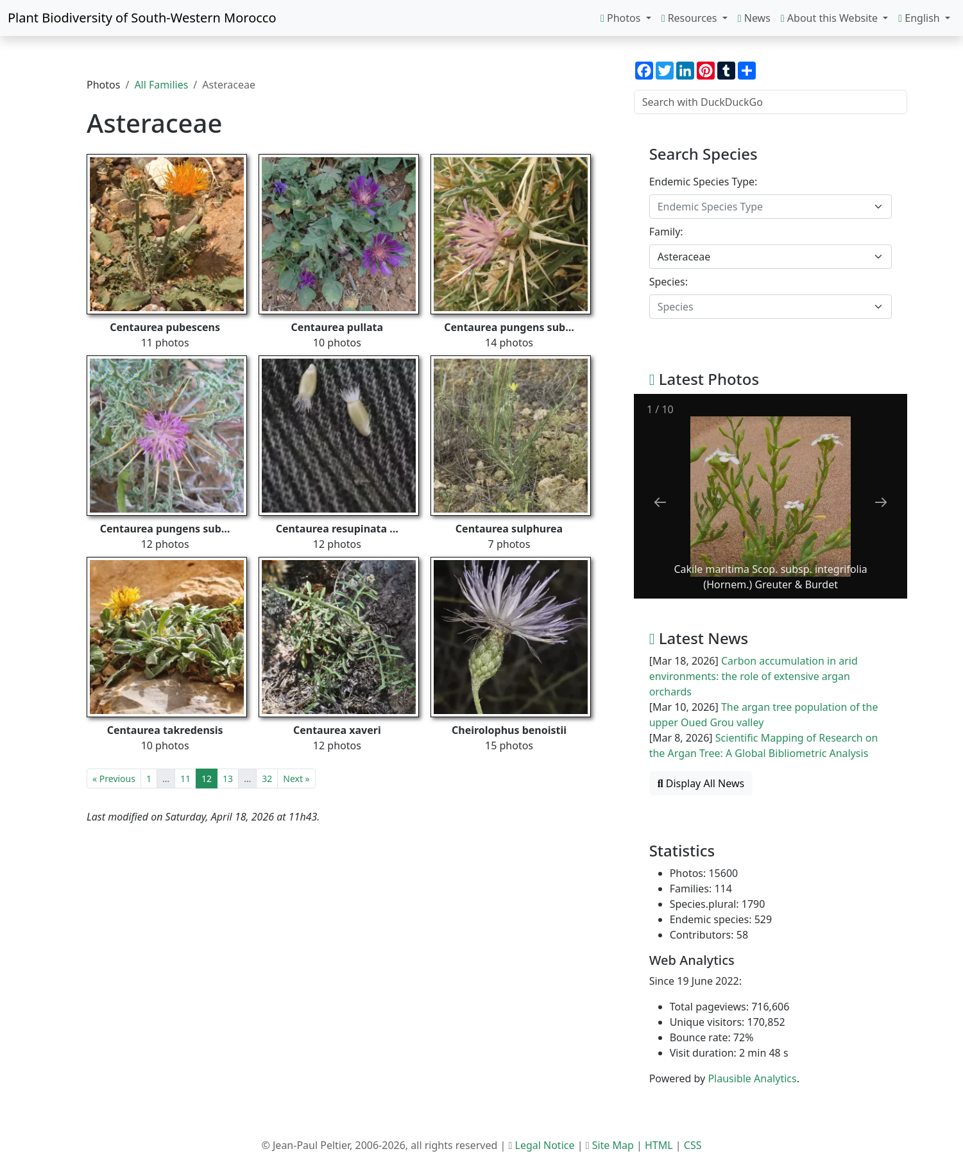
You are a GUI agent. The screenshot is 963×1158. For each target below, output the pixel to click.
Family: (666, 232)
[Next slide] (880, 502)
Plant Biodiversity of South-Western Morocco (142, 17)
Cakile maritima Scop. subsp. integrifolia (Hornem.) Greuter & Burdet (770, 577)
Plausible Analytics (752, 1078)
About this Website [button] (830, 18)
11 (185, 778)
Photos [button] (622, 18)
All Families (161, 85)
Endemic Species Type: (703, 182)
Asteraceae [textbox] (684, 257)
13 (228, 778)
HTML (659, 1145)
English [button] (920, 18)
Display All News (701, 783)
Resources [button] (690, 18)
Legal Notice (545, 1145)
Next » (296, 778)
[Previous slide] (660, 502)
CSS (693, 1145)
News (754, 18)
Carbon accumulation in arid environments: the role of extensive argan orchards (753, 676)
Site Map (613, 1145)
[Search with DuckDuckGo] (770, 102)
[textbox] (763, 206)
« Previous (113, 778)
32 (267, 778)
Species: (668, 282)
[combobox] (770, 206)
